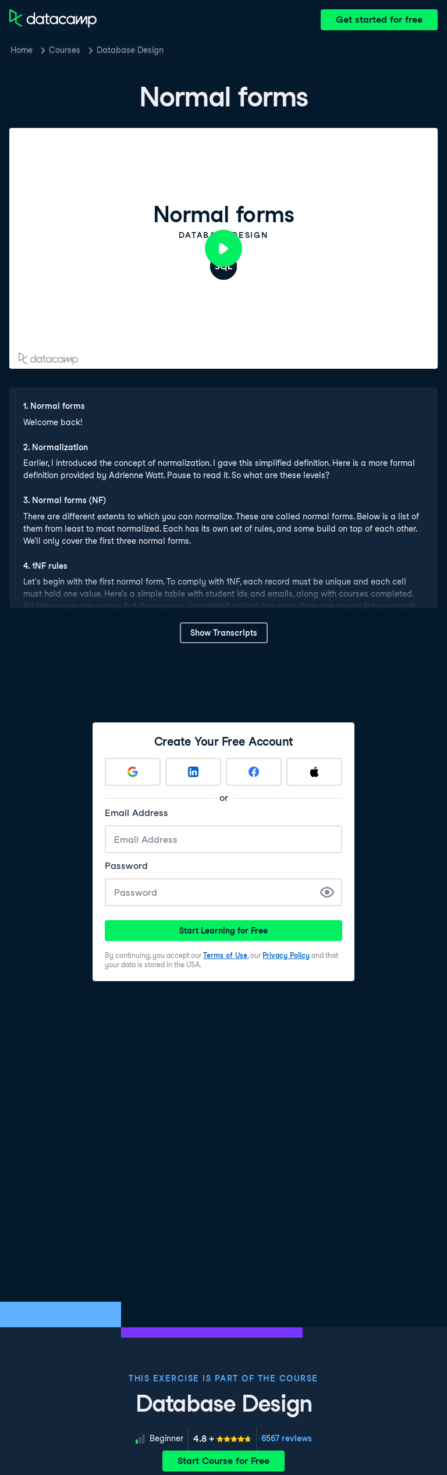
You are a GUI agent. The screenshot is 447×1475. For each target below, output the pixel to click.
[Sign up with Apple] (314, 772)
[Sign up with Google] (133, 772)
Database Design (130, 50)
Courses (64, 50)
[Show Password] (327, 892)
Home (21, 50)
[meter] (222, 1439)
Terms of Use (225, 955)
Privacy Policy (286, 955)
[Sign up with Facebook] (254, 772)
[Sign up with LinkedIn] (193, 772)
